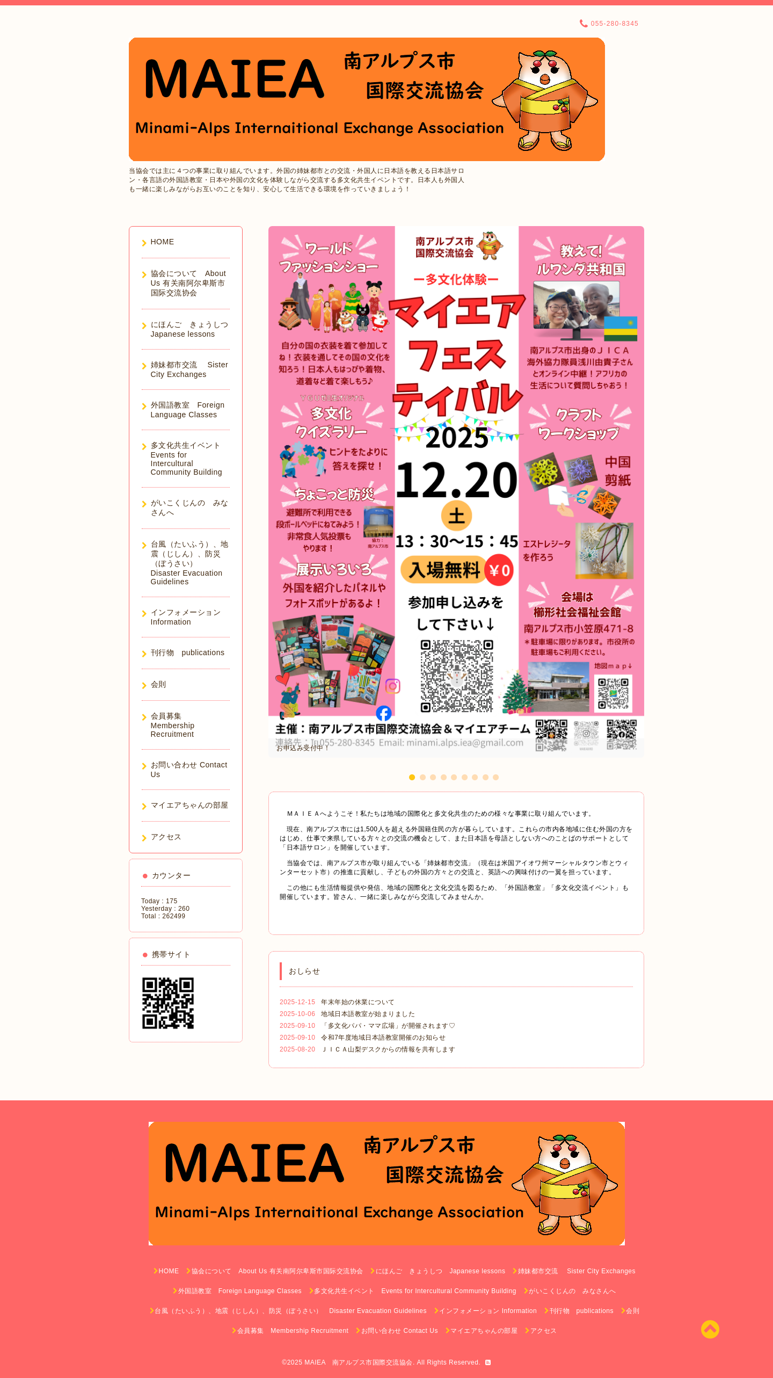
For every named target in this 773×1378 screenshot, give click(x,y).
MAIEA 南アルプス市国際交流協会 (358, 1362)
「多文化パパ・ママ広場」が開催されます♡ (388, 1025)
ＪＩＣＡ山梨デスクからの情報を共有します (388, 1049)
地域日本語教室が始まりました (368, 1014)
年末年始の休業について (358, 1002)
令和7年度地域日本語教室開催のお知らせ (383, 1037)
